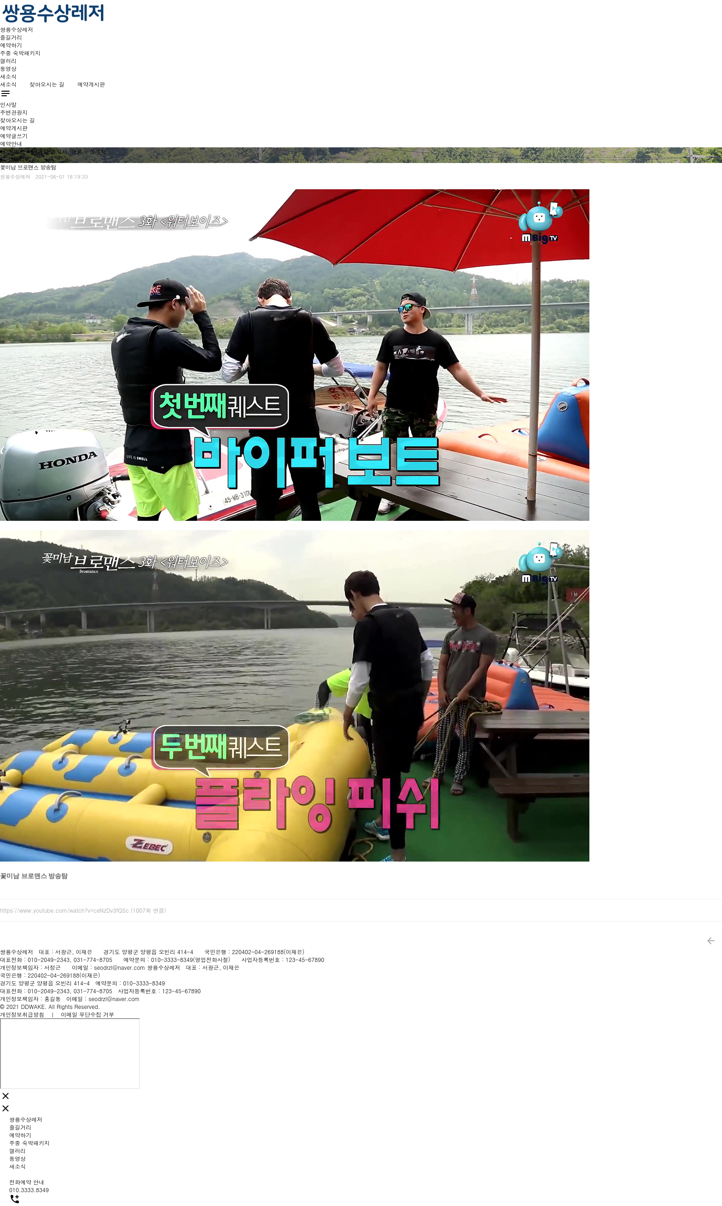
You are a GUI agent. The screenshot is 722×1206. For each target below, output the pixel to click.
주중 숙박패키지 (20, 53)
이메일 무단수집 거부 (87, 1014)
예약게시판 (91, 84)
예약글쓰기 (14, 136)
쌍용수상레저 (16, 29)
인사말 (8, 104)
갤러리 (8, 60)
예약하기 (11, 45)
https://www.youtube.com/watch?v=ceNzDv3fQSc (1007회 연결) (83, 910)
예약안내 (11, 143)
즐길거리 (11, 37)
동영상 (8, 68)
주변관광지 (14, 112)
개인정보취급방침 (22, 1014)
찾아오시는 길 (46, 84)
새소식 (8, 76)
